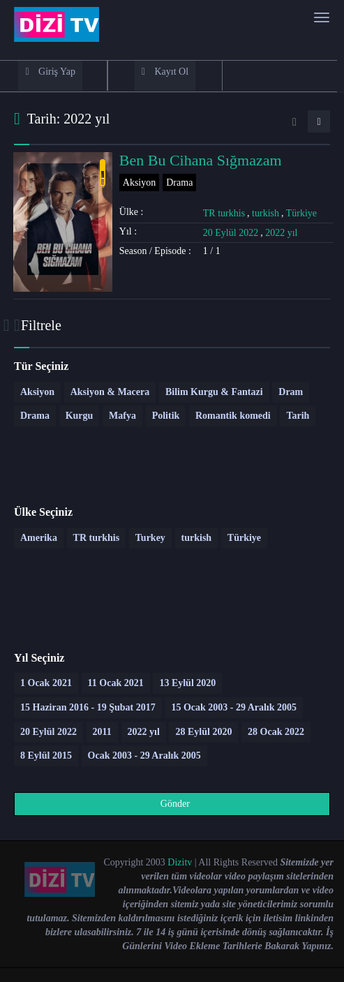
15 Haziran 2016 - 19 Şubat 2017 (88, 707)
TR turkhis (224, 213)
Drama (179, 182)
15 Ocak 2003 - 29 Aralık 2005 (234, 707)
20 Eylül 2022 (230, 233)
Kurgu (80, 415)
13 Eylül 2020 (187, 683)
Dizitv (179, 862)
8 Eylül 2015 (46, 755)
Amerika (38, 538)
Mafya (122, 415)
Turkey (150, 538)
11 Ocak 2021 (116, 683)
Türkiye (301, 213)
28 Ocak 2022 (276, 732)
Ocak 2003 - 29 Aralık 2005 (144, 755)
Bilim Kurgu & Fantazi (214, 392)
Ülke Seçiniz (43, 512)
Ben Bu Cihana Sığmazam (200, 160)
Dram (290, 392)
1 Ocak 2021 (46, 683)
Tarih (297, 415)
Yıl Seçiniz (39, 658)
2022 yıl (281, 233)
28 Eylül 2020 (203, 732)
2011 (102, 732)
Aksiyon (139, 182)
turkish (265, 213)
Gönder (167, 803)
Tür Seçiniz (41, 366)
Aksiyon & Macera (110, 392)
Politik (166, 415)
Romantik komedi (233, 415)
